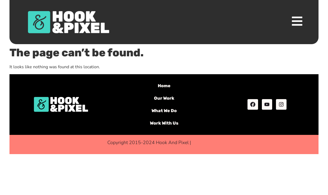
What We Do (164, 110)
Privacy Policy (206, 142)
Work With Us (164, 123)
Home (164, 85)
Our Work (164, 98)
